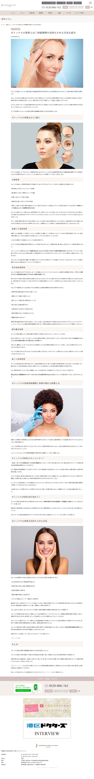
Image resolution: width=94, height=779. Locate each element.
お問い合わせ (78, 3)
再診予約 (70, 3)
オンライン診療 (61, 3)
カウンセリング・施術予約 (49, 3)
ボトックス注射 (16, 638)
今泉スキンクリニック (16, 666)
